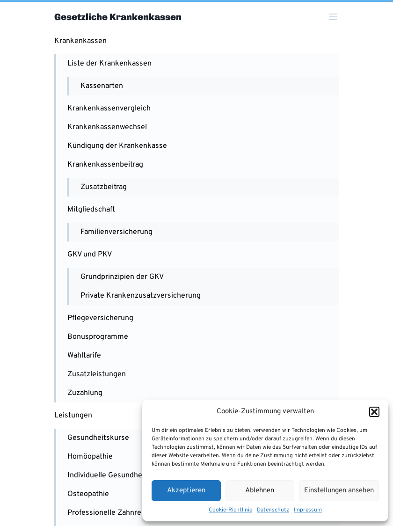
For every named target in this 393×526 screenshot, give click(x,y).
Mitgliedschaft (91, 209)
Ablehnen (259, 490)
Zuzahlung (84, 393)
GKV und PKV (89, 254)
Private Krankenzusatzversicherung (140, 295)
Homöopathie (90, 456)
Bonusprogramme (97, 337)
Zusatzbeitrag (103, 187)
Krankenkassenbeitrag (105, 164)
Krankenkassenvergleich (109, 108)
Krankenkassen (80, 41)
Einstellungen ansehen (339, 490)
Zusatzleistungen (96, 374)
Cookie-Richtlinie (230, 510)
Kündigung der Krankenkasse (117, 146)
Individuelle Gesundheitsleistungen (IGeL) (138, 475)
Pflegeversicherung (100, 318)
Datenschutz (273, 510)
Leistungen (73, 415)
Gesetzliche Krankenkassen (118, 16)
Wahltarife (84, 355)
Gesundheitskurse (98, 438)
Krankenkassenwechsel (107, 127)
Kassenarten (101, 86)
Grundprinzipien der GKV (122, 277)
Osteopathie (88, 494)
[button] (374, 411)
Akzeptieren (186, 490)
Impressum (308, 510)
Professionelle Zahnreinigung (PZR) (127, 513)
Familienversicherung (116, 232)
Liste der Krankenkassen (109, 63)
